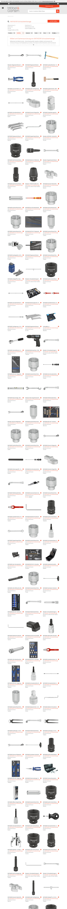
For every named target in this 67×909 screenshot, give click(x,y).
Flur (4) (9, 28)
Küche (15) (10, 27)
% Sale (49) (54, 33)
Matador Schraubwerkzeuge (33, 185)
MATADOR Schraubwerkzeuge (16, 66)
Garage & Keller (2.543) (13, 30)
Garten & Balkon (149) (30, 28)
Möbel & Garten (10, 16)
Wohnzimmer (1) (11, 25)
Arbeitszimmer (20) (29, 27)
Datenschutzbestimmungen (47, 1)
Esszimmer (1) (28, 25)
